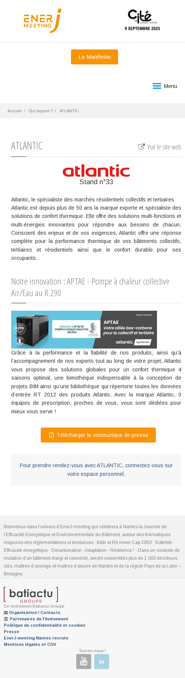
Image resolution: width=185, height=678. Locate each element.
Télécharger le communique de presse (98, 435)
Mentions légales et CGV (30, 644)
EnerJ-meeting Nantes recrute (36, 638)
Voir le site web (159, 146)
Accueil (14, 111)
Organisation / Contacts (35, 612)
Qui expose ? (40, 111)
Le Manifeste (94, 57)
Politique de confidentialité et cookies (45, 625)
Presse (11, 631)
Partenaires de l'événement (39, 619)
